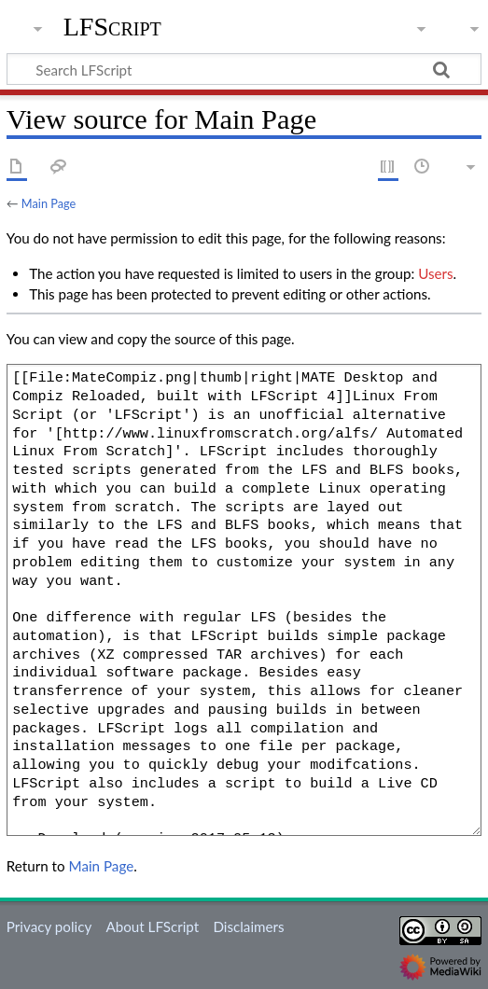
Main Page (48, 203)
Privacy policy (49, 926)
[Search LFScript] (244, 69)
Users (435, 273)
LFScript (112, 27)
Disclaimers (248, 926)
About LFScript (152, 926)
